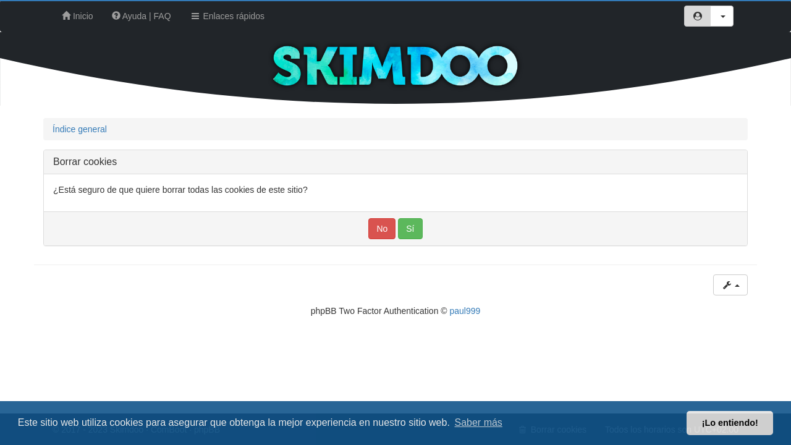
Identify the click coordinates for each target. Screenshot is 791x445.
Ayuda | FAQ (141, 16)
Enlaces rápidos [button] (227, 16)
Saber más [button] (478, 422)
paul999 (465, 311)
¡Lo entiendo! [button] (730, 423)
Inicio (77, 16)
